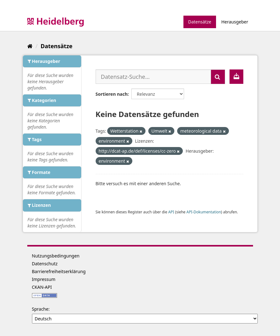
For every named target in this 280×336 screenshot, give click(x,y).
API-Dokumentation (204, 211)
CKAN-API (42, 287)
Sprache (40, 309)
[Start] (30, 46)
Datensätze (199, 22)
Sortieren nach (112, 94)
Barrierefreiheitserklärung (59, 271)
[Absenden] (218, 76)
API (171, 211)
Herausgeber (234, 22)
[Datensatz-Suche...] (153, 76)
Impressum (43, 279)
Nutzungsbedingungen (56, 256)
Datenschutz (45, 264)
